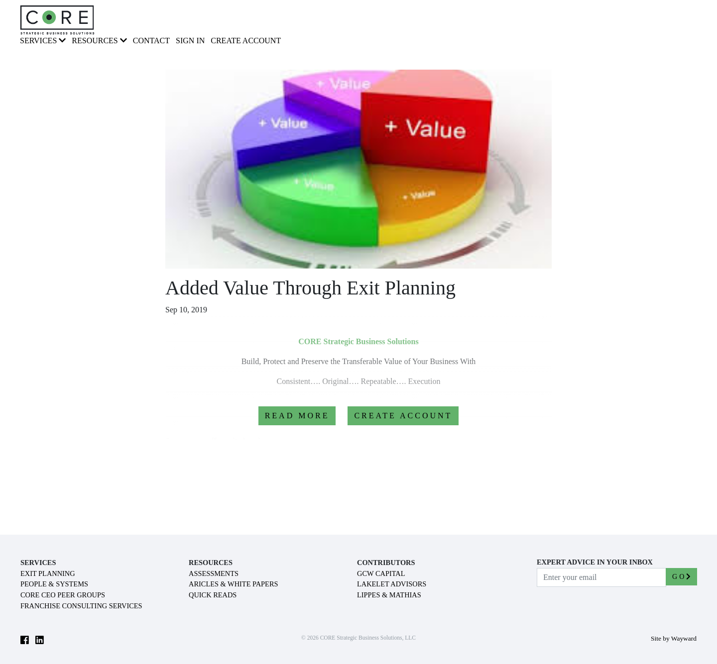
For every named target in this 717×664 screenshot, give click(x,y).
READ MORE (297, 415)
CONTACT (151, 40)
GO (681, 576)
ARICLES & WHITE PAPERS (233, 584)
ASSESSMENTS (214, 573)
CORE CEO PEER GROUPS (62, 595)
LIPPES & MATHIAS (389, 595)
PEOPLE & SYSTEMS (54, 584)
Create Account (246, 40)
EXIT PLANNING (47, 573)
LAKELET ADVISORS (391, 584)
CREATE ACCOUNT (403, 415)
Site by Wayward (674, 638)
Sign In (190, 40)
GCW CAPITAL (381, 573)
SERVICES (43, 40)
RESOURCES (99, 40)
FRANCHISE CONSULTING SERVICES (81, 606)
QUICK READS (213, 595)
